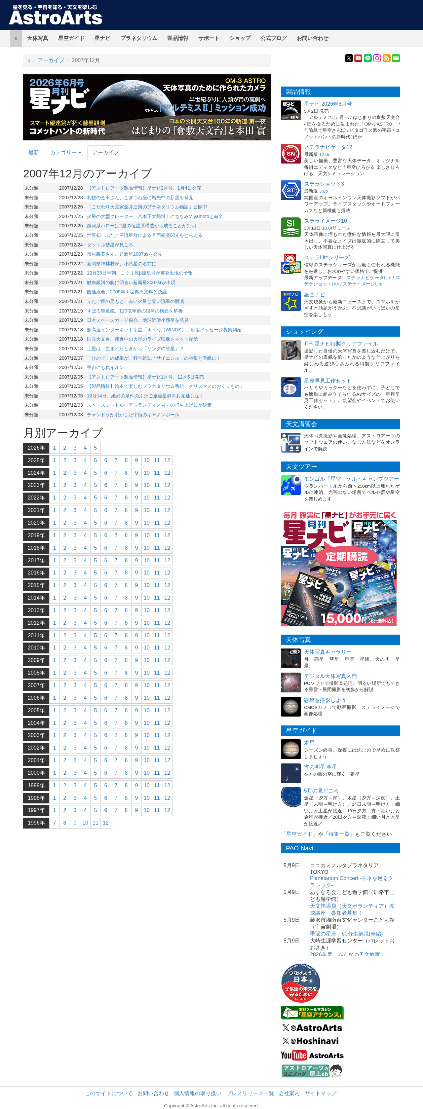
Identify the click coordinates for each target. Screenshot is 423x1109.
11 (157, 460)
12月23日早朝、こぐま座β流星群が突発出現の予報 (140, 273)
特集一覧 (339, 834)
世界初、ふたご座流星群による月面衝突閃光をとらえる (145, 235)
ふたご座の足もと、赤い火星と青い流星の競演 (135, 301)
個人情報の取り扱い (197, 1093)
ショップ (239, 38)
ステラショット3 (324, 184)
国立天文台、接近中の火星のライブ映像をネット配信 (142, 339)
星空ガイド (71, 38)
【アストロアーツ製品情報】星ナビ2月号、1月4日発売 (144, 188)
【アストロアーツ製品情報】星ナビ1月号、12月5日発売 (145, 377)
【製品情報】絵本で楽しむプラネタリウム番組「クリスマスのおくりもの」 (165, 386)
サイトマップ (320, 1093)
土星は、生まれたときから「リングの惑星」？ (135, 348)
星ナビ (102, 38)
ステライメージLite (362, 283)
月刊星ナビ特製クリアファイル (341, 344)
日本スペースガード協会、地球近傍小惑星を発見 (138, 320)
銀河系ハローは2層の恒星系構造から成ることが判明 (141, 225)
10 (147, 460)
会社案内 (289, 1093)
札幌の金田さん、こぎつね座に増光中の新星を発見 (140, 197)
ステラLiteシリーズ (327, 257)
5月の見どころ (321, 791)
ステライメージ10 (325, 221)
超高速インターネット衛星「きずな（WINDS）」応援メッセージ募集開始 (164, 329)
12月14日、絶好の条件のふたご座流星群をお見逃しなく (145, 395)
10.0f (327, 228)
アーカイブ (51, 60)
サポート (208, 38)
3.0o (323, 191)
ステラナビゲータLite (368, 277)
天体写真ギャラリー (328, 652)
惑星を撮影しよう (325, 700)
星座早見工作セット (328, 381)
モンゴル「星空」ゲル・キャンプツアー (351, 479)
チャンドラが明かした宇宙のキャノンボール (133, 414)
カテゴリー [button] (65, 152)
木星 (309, 743)
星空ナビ (314, 294)
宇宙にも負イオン (105, 367)
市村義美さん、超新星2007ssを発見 (124, 254)
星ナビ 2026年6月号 (328, 104)
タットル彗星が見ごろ (110, 244)
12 (167, 460)
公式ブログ (273, 38)
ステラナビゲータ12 (328, 147)
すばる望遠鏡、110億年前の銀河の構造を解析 (135, 311)
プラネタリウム (138, 38)
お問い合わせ (312, 38)
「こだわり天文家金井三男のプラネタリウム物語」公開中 (147, 206)
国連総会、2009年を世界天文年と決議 (127, 291)
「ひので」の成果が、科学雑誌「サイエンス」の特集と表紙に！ (154, 358)
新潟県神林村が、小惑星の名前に (121, 263)
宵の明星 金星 (320, 767)
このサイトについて (109, 1093)
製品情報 (177, 38)
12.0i (324, 154)
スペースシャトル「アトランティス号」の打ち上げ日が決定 (149, 405)
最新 (33, 152)
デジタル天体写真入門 (330, 676)
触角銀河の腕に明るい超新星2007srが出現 (131, 282)
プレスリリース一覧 (250, 1093)
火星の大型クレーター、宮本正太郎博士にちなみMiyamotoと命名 (155, 216)
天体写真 (37, 38)
